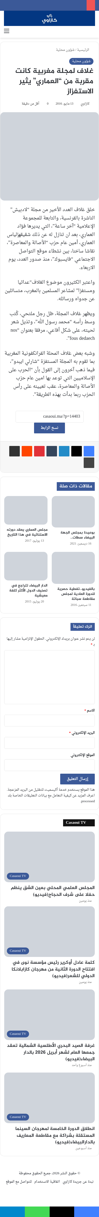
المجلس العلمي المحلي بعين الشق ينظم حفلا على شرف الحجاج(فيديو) (53, 891)
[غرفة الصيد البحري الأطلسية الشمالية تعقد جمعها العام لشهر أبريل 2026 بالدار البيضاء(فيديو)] (49, 1014)
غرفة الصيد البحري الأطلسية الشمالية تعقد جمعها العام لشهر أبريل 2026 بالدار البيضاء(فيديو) (51, 1052)
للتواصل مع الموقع (19, 1181)
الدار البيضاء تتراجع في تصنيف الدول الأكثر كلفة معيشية (28, 591)
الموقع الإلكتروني (82, 755)
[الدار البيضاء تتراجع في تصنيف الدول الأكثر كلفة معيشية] (26, 566)
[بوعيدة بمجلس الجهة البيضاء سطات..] (73, 511)
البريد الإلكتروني (82, 733)
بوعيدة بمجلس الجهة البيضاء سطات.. (77, 535)
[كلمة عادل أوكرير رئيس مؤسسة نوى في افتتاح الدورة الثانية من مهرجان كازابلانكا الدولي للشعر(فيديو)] (49, 931)
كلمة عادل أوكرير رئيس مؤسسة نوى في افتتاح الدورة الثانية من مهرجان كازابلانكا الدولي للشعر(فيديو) (53, 969)
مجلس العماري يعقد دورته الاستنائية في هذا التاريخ (27, 532)
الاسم (89, 710)
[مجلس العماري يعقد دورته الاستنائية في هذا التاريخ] (26, 510)
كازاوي (85, 104)
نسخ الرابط (49, 428)
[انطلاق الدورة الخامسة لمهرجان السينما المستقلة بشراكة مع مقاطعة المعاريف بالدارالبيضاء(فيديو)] (49, 1098)
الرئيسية (85, 50)
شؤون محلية (65, 50)
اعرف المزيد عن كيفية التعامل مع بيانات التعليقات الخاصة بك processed (51, 798)
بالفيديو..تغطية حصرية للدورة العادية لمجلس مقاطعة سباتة (76, 594)
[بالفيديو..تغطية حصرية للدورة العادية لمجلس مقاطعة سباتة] (73, 568)
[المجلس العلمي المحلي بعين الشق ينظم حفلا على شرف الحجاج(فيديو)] (49, 857)
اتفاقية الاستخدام (47, 1181)
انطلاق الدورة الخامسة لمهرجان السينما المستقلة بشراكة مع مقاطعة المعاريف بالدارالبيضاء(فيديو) (55, 1135)
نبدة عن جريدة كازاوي (78, 1181)
